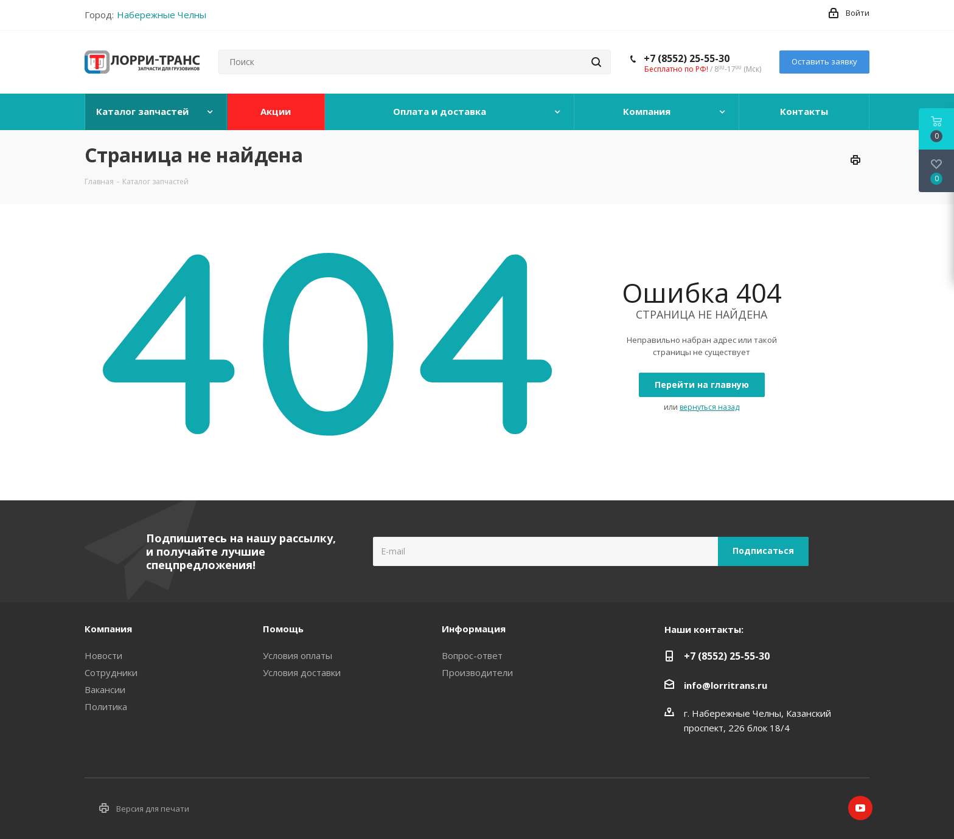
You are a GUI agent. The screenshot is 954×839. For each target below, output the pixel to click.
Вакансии (105, 689)
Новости (103, 655)
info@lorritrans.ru (725, 685)
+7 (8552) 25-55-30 (686, 58)
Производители (477, 672)
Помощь (283, 629)
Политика (106, 706)
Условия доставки (302, 672)
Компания (108, 629)
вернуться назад (709, 407)
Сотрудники (111, 672)
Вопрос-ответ (472, 655)
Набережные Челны (161, 15)
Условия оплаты (297, 655)
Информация (474, 629)
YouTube (860, 808)
